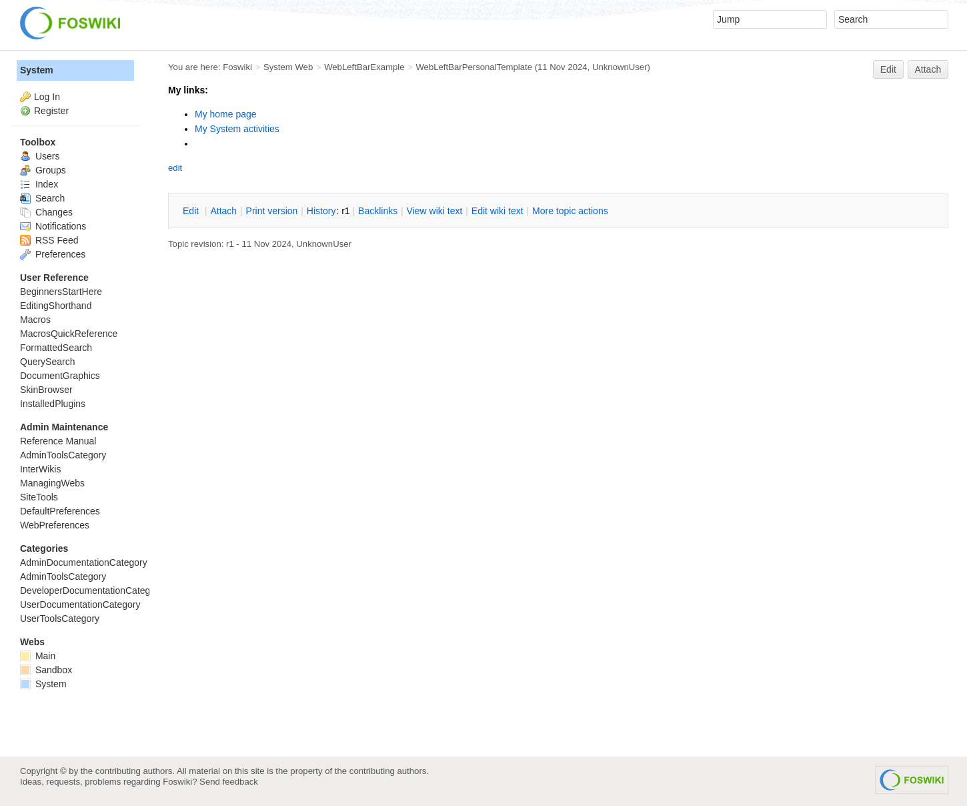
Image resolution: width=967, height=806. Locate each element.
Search (42, 198)
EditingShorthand (55, 305)
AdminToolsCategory (63, 455)
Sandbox (46, 670)
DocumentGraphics (60, 375)
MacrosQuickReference (68, 333)
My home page (226, 114)
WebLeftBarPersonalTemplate (473, 67)
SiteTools (39, 497)
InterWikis (40, 469)
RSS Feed (49, 240)
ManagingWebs (52, 483)
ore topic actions (570, 211)
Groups (43, 170)
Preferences (52, 254)
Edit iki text (497, 211)
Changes (46, 212)
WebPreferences (54, 525)
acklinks (377, 211)
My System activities (237, 128)
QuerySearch (47, 361)
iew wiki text (435, 211)
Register (51, 110)
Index (39, 184)
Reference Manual (58, 441)
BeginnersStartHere (61, 291)
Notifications (53, 226)
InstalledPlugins (52, 403)
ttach (223, 211)
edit (175, 168)
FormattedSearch (56, 347)
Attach (928, 69)
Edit (888, 69)
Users (39, 156)
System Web (288, 67)
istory (321, 211)
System (36, 70)
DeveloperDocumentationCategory (91, 590)
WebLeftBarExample (364, 67)
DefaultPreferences (60, 511)
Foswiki (237, 67)
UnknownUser (620, 67)
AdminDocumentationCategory (83, 562)
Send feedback (228, 782)
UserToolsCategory (59, 618)
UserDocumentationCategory (80, 604)
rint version (272, 211)
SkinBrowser (46, 389)
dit (192, 211)
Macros (35, 319)
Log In (47, 96)
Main (37, 656)
